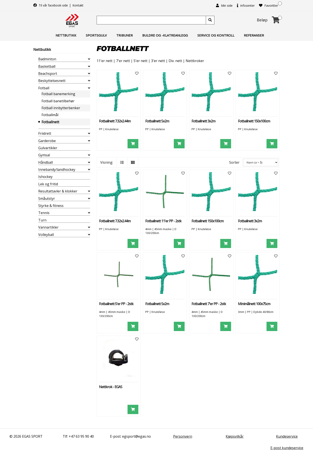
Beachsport (47, 73)
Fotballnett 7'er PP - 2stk (209, 303)
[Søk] (152, 20)
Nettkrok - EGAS (110, 386)
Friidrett (44, 133)
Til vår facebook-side (51, 5)
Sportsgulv (96, 35)
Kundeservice (287, 436)
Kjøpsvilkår (235, 436)
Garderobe (47, 140)
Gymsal (44, 155)
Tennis (44, 212)
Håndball (45, 162)
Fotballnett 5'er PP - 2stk (116, 303)
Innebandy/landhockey (56, 169)
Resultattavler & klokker (57, 191)
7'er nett (123, 60)
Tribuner (124, 35)
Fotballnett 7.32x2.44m (115, 121)
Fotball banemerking (58, 93)
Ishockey (45, 176)
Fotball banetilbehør (58, 101)
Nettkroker (195, 60)
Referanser (254, 35)
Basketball (46, 66)
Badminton (47, 59)
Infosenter (246, 5)
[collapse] (89, 59)
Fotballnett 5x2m (157, 121)
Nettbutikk (66, 35)
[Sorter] (260, 162)
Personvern (182, 436)
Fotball (43, 88)
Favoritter (268, 5)
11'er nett (104, 60)
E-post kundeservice (286, 447)
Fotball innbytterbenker (61, 108)
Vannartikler (48, 227)
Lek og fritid (48, 184)
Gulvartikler (47, 148)
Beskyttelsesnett (51, 80)
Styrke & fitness (51, 205)
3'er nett (158, 60)
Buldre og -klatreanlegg (165, 35)
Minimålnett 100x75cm (254, 303)
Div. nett (175, 60)
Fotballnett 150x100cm (254, 121)
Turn (42, 220)
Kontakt (77, 5)
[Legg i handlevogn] (133, 143)
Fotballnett (50, 122)
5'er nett (140, 60)
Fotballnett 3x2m (203, 121)
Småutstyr (46, 198)
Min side (224, 5)
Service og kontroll (215, 35)
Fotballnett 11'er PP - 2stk (163, 221)
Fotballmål (50, 114)
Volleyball (46, 234)
